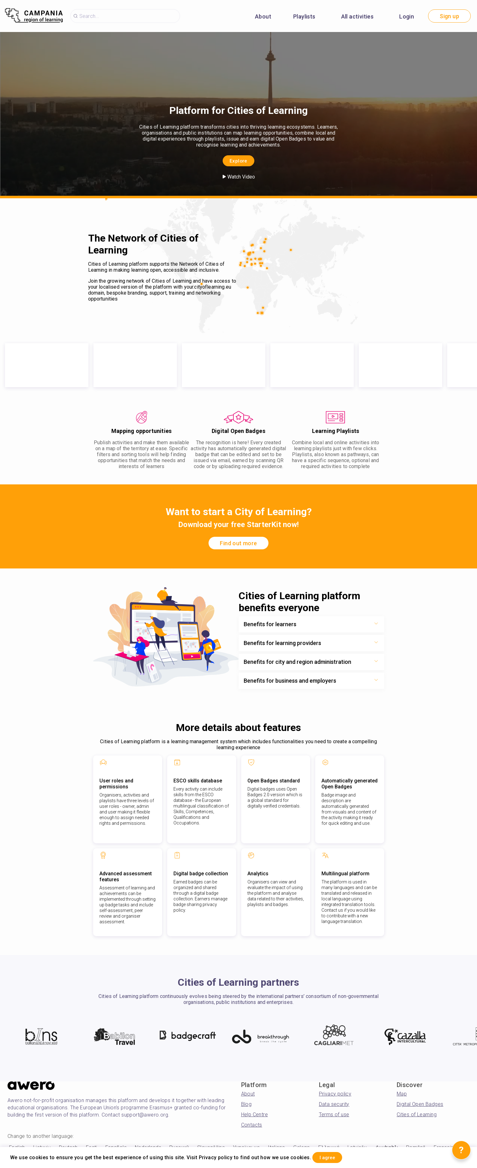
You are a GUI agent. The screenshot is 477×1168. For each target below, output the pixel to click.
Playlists (304, 16)
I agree (333, 1156)
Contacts (251, 1125)
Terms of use (334, 1114)
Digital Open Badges (420, 1104)
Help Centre (254, 1114)
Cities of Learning (417, 1114)
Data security (334, 1104)
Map (402, 1094)
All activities (357, 16)
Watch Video (238, 177)
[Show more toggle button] (376, 624)
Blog (246, 1104)
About (263, 16)
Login (406, 16)
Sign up (449, 16)
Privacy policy (335, 1094)
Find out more (238, 543)
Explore (239, 160)
